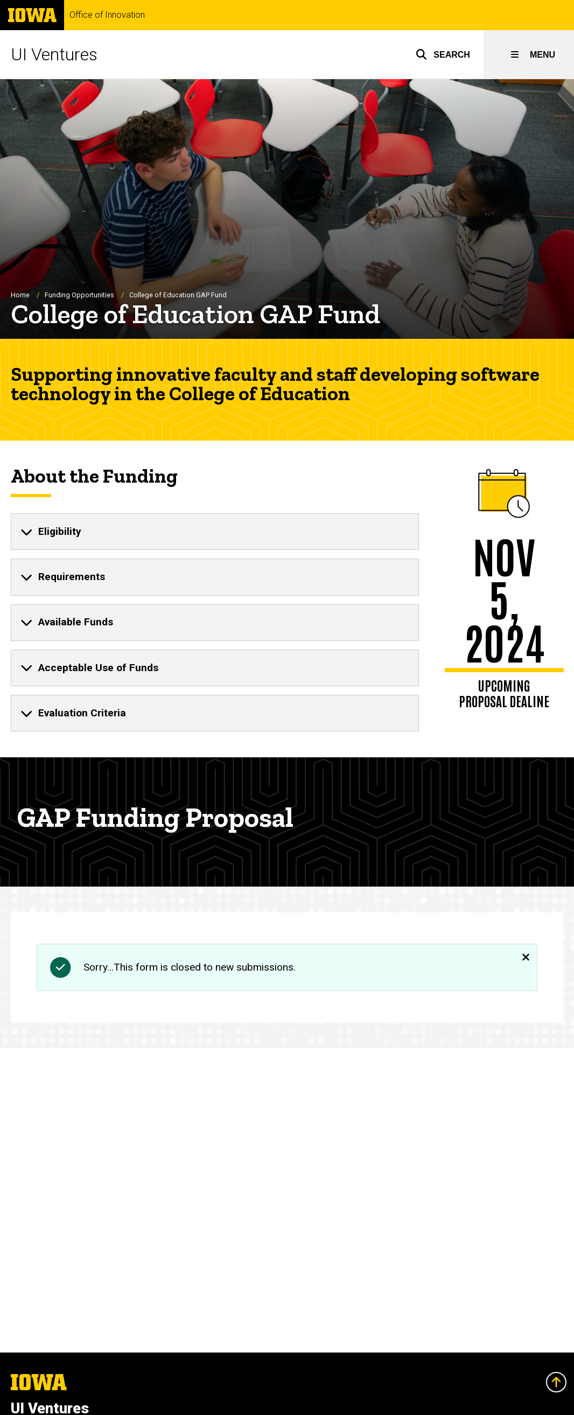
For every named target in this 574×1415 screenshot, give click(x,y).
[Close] (525, 955)
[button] (443, 54)
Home (20, 295)
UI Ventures (54, 54)
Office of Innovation (107, 15)
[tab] (214, 531)
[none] (215, 531)
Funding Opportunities (79, 295)
